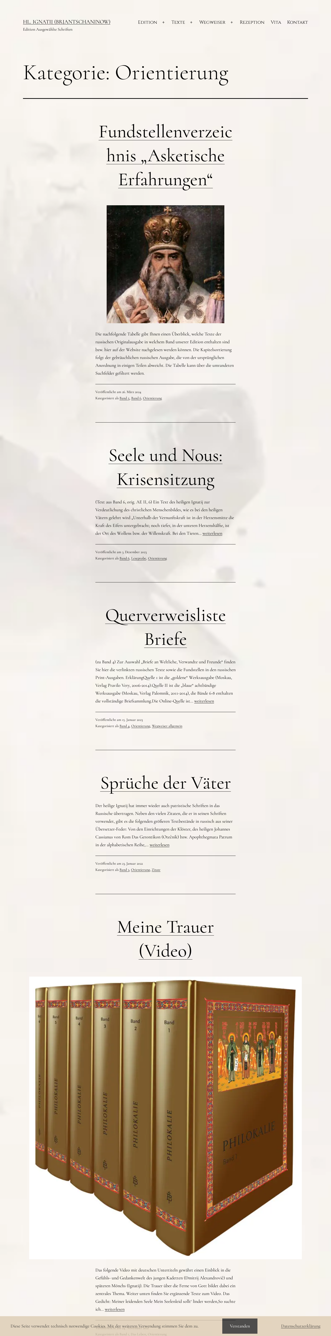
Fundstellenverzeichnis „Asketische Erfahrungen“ (165, 155)
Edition (147, 22)
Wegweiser (212, 22)
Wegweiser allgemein (167, 726)
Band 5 (124, 398)
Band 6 (136, 398)
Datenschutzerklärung (300, 1326)
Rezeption (252, 22)
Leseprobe (138, 558)
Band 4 (124, 726)
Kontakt (297, 22)
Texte (178, 22)
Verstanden (240, 1326)
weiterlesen (212, 533)
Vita (276, 22)
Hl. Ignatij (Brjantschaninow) (66, 21)
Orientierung (152, 398)
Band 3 (124, 869)
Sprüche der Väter (165, 783)
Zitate (156, 869)
